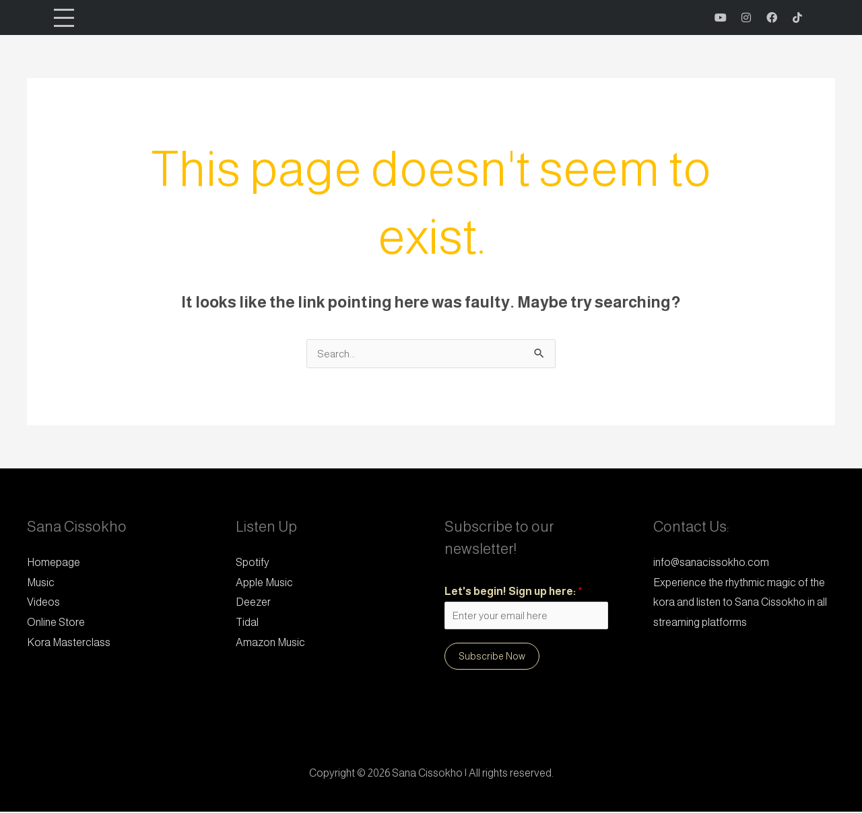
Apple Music (264, 582)
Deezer (253, 602)
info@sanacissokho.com (711, 562)
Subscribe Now (492, 657)
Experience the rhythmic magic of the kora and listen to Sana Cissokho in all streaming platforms (740, 602)
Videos (43, 602)
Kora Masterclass (68, 642)
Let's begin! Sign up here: (513, 591)
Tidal (247, 622)
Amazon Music (270, 642)
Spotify (252, 562)
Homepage (53, 562)
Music (41, 582)
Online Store (56, 622)
